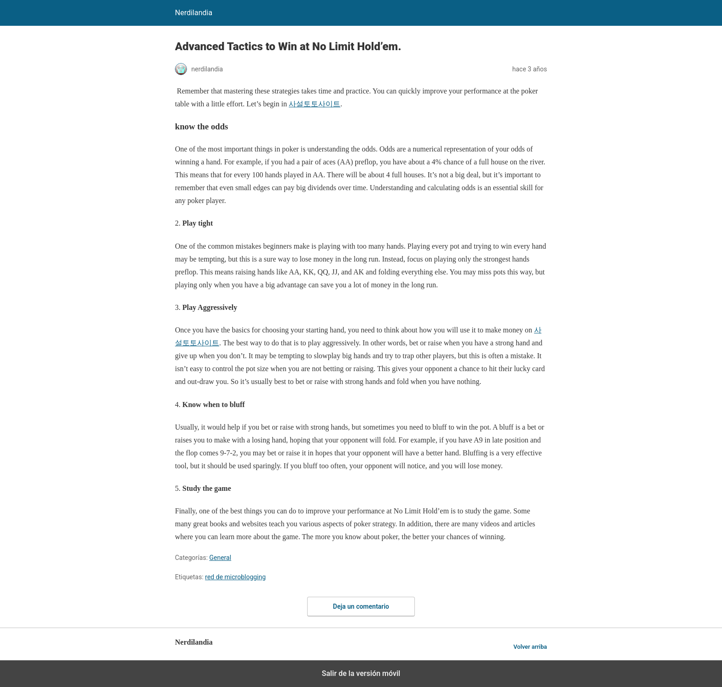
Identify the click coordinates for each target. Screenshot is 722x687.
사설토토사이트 (314, 104)
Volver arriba (530, 646)
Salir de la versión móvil (361, 673)
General (221, 557)
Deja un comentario (361, 606)
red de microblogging (235, 577)
